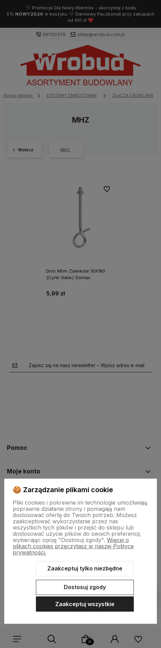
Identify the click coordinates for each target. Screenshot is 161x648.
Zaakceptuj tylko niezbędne (84, 568)
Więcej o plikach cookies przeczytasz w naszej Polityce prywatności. (73, 546)
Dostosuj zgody (85, 587)
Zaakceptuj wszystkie (84, 604)
